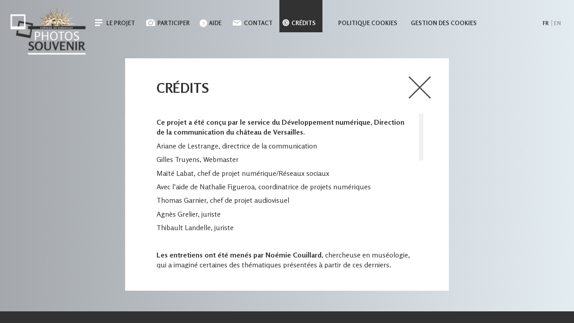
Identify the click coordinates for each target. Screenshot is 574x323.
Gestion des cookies (444, 22)
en (557, 23)
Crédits (303, 22)
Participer (173, 22)
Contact (258, 22)
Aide (215, 22)
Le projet (120, 22)
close (420, 87)
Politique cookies (367, 22)
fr (545, 23)
